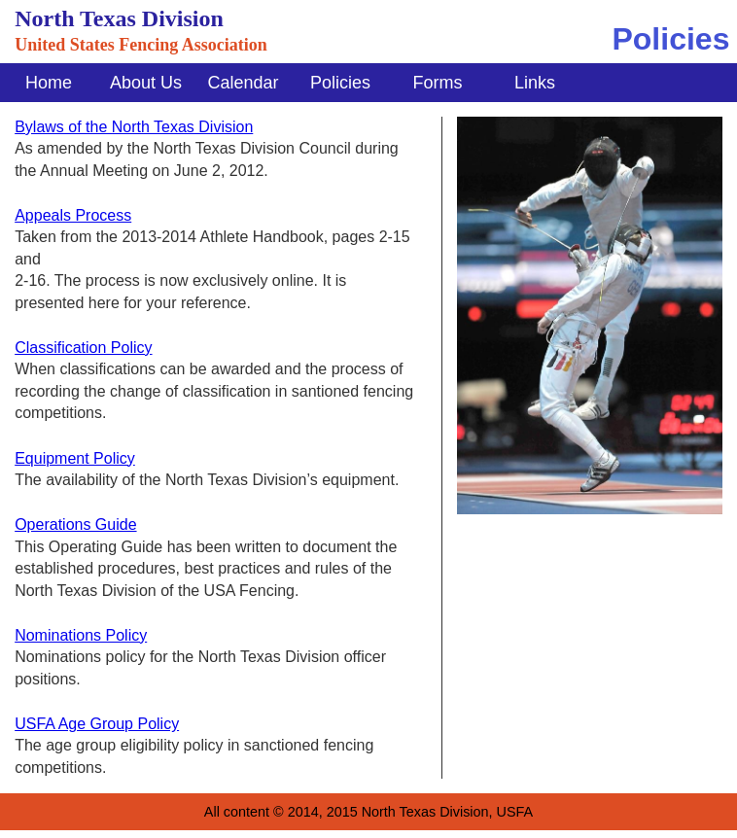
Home (48, 82)
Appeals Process (73, 215)
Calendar (242, 82)
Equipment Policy (75, 458)
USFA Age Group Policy (97, 724)
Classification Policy (83, 347)
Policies (340, 82)
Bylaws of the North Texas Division (134, 127)
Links (534, 82)
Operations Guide (75, 524)
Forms (438, 82)
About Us (146, 82)
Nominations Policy (81, 635)
